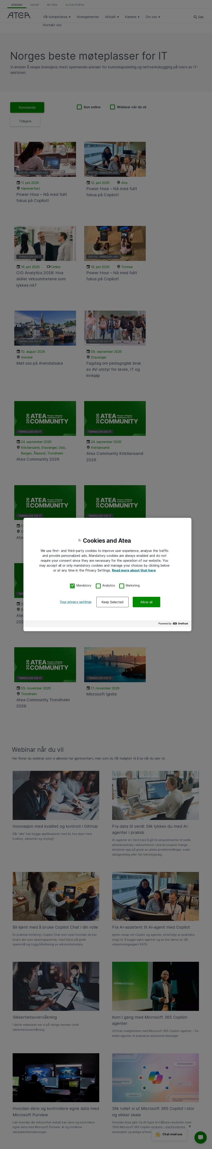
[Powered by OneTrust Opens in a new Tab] (173, 624)
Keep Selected (113, 602)
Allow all (146, 602)
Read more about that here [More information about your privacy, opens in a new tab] (134, 570)
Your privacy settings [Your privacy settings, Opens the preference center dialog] (76, 602)
